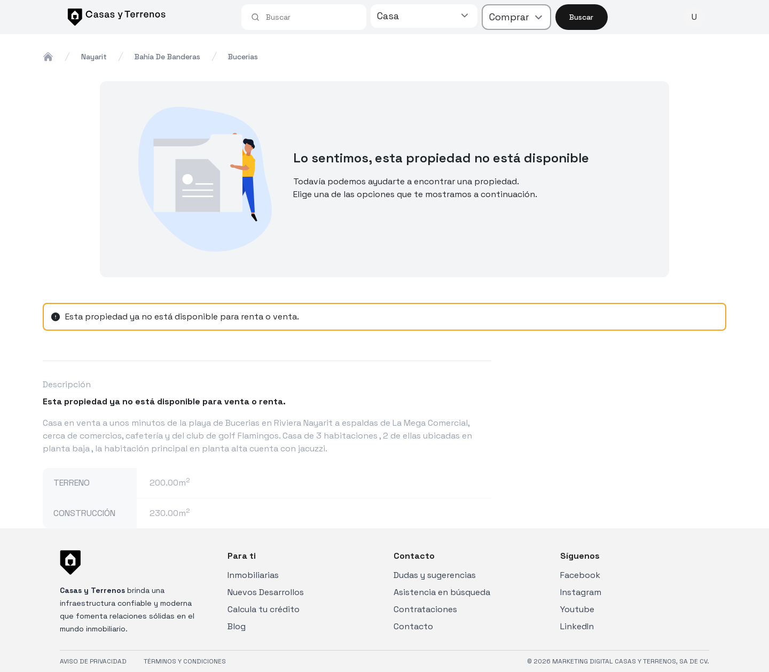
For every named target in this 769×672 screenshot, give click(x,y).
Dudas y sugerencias (435, 575)
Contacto (413, 626)
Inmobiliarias (253, 575)
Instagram (580, 592)
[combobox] (311, 17)
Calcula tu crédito (263, 609)
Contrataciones (425, 609)
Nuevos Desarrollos (265, 592)
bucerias (243, 56)
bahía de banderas (167, 56)
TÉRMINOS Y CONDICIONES (185, 661)
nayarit (94, 56)
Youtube (577, 609)
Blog (236, 626)
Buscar (581, 17)
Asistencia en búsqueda (442, 592)
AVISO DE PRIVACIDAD (93, 661)
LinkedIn (577, 626)
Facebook (580, 575)
